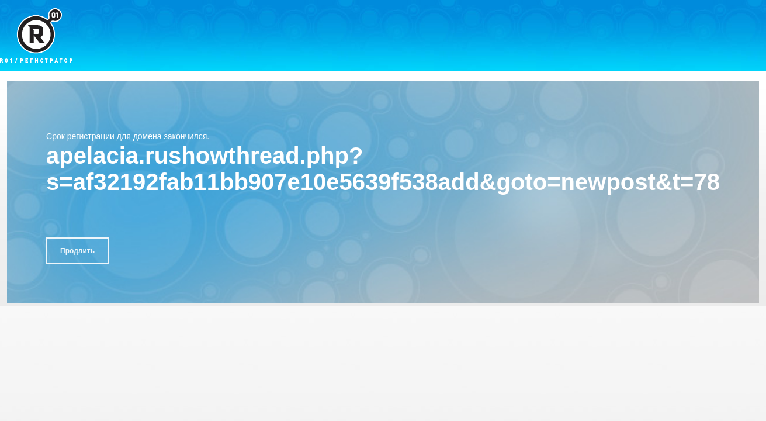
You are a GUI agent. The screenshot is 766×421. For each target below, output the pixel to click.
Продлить (77, 251)
